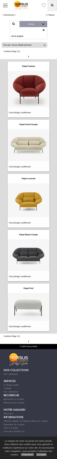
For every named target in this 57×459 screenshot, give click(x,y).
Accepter (41, 454)
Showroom (8, 413)
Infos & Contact (11, 427)
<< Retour (50, 15)
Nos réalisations (11, 391)
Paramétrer (27, 454)
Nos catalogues (11, 374)
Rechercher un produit (14, 399)
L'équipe (7, 388)
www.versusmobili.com (14, 431)
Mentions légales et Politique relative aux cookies (26, 421)
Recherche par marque (14, 402)
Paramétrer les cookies (14, 424)
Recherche (9, 15)
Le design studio (11, 385)
